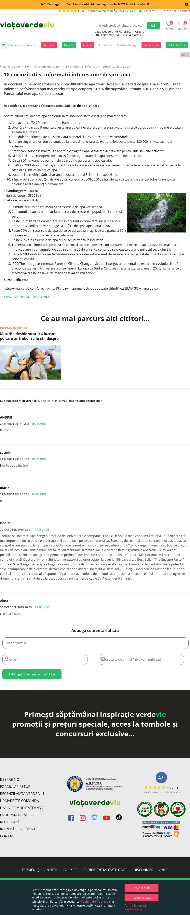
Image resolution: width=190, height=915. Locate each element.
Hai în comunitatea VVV (22, 809)
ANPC (164, 871)
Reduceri (49, 45)
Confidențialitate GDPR (105, 871)
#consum (22, 297)
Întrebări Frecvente (18, 830)
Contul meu (148, 11)
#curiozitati (42, 297)
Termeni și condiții (39, 871)
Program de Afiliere (18, 816)
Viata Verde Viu (10, 66)
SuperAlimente (104, 35)
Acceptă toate (142, 888)
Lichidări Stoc (177, 45)
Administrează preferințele (135, 907)
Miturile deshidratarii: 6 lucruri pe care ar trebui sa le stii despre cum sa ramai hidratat (29, 336)
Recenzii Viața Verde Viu (22, 795)
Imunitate (105, 45)
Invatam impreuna (14, 328)
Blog (185, 54)
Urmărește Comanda (19, 802)
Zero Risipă (151, 45)
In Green (137, 31)
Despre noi (169, 11)
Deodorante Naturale (116, 31)
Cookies (70, 871)
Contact (185, 11)
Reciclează (10, 823)
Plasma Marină (131, 35)
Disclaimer (143, 871)
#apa (7, 297)
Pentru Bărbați (127, 45)
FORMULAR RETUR (15, 788)
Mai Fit (87, 45)
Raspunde (39, 424)
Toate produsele (18, 45)
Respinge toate (141, 897)
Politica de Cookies (94, 901)
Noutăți (69, 45)
